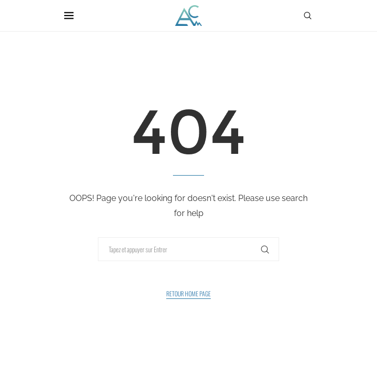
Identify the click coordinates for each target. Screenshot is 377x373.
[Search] (307, 15)
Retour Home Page (188, 293)
